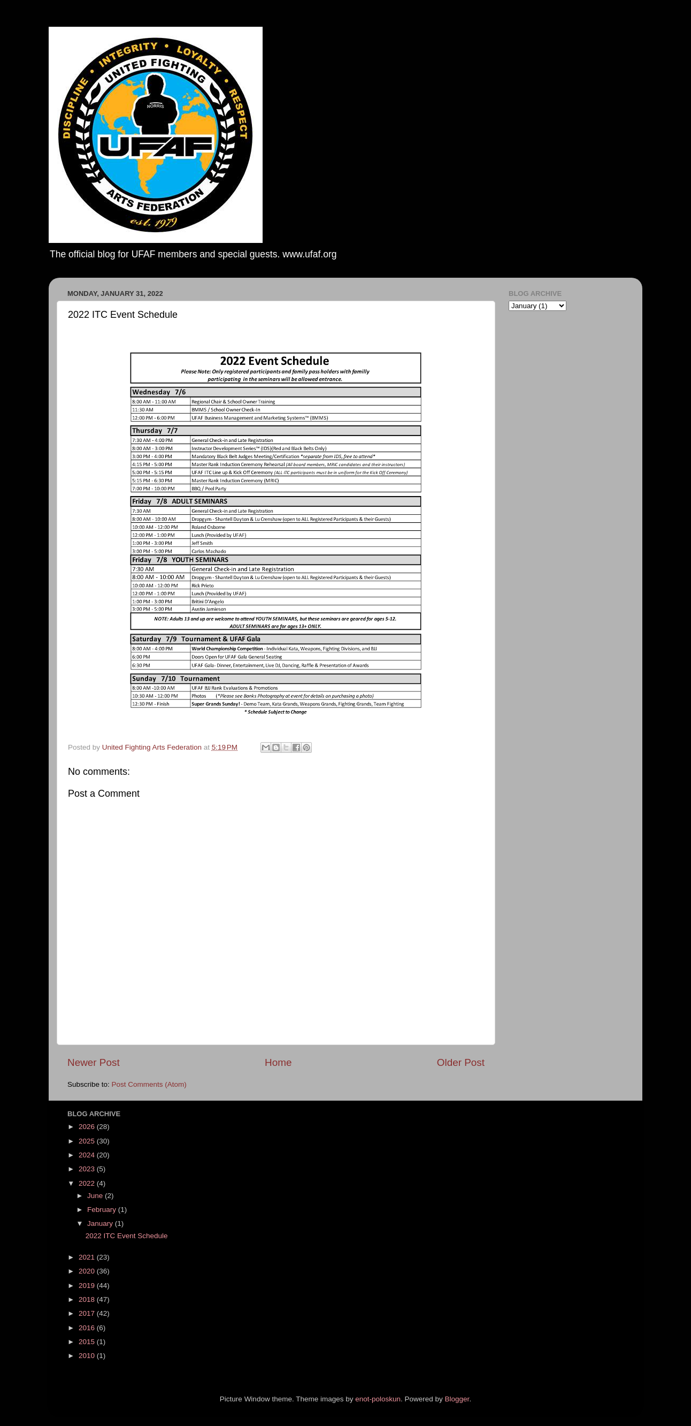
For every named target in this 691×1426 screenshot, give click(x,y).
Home (278, 1062)
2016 (88, 1328)
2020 (88, 1271)
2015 (88, 1342)
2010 (88, 1356)
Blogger (457, 1399)
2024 (88, 1155)
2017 (88, 1313)
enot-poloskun (378, 1399)
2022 (88, 1183)
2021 (88, 1257)
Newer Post (93, 1062)
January (101, 1223)
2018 (88, 1299)
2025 (88, 1141)
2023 (88, 1169)
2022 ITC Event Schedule (127, 1236)
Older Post (461, 1062)
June (96, 1196)
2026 (88, 1127)
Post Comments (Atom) (149, 1084)
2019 (88, 1286)
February (102, 1210)
